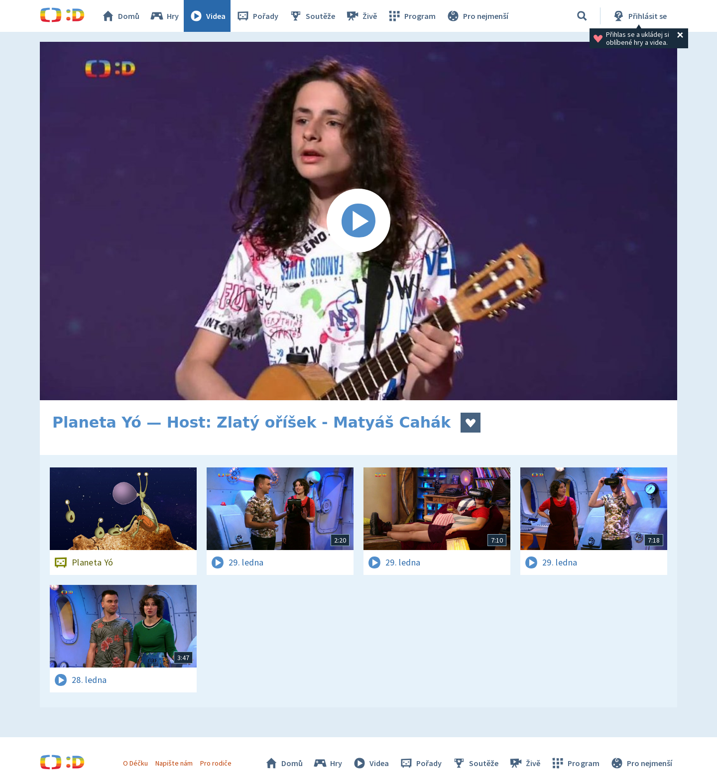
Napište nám (173, 763)
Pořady (257, 15)
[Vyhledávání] (582, 16)
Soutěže (311, 15)
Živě (361, 15)
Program (411, 15)
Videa (207, 15)
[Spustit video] (358, 221)
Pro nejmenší (477, 15)
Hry (164, 15)
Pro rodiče (216, 763)
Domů (120, 15)
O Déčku (135, 763)
